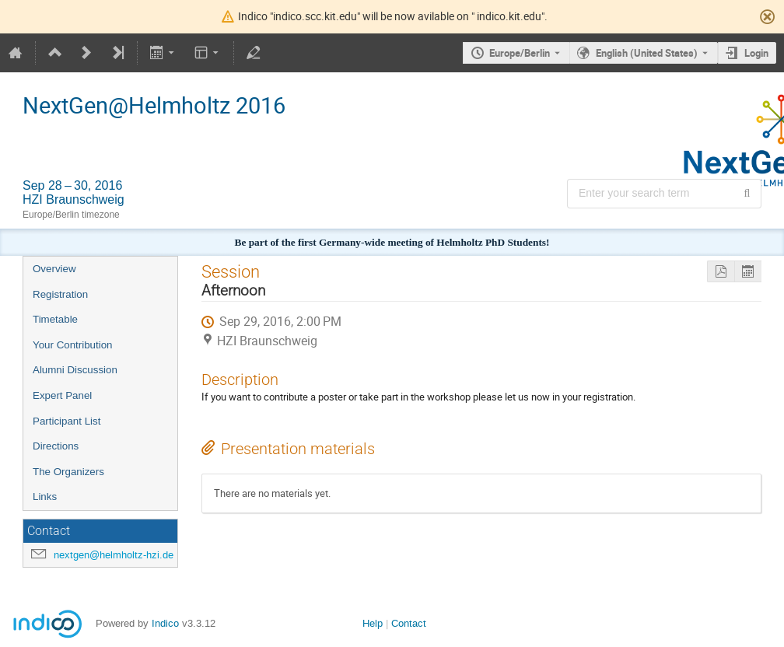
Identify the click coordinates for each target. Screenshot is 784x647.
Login (756, 53)
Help (372, 623)
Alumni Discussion (75, 370)
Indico (165, 623)
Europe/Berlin (519, 53)
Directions (56, 446)
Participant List (66, 421)
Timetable (55, 319)
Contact (408, 623)
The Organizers (68, 471)
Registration (60, 294)
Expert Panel (62, 395)
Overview (54, 269)
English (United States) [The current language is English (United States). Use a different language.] (647, 53)
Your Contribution (73, 345)
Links (45, 496)
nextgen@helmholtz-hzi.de (113, 554)
